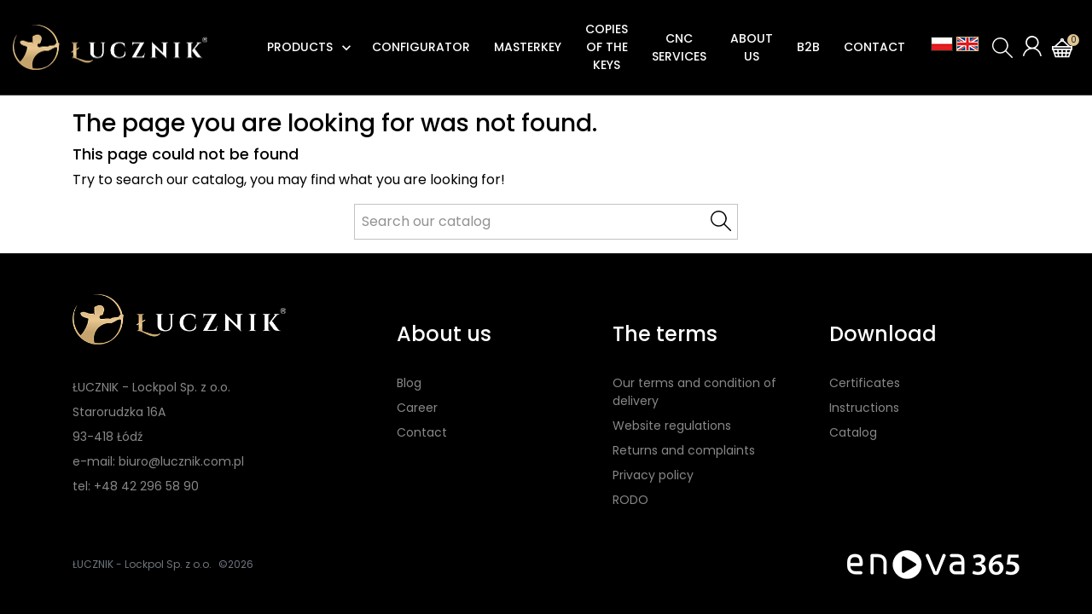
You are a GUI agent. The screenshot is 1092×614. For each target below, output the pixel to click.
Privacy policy (653, 475)
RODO (630, 499)
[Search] (546, 222)
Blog (409, 382)
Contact (422, 432)
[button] (1002, 47)
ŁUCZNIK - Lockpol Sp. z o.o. (142, 564)
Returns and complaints (684, 450)
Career (417, 407)
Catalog (853, 432)
